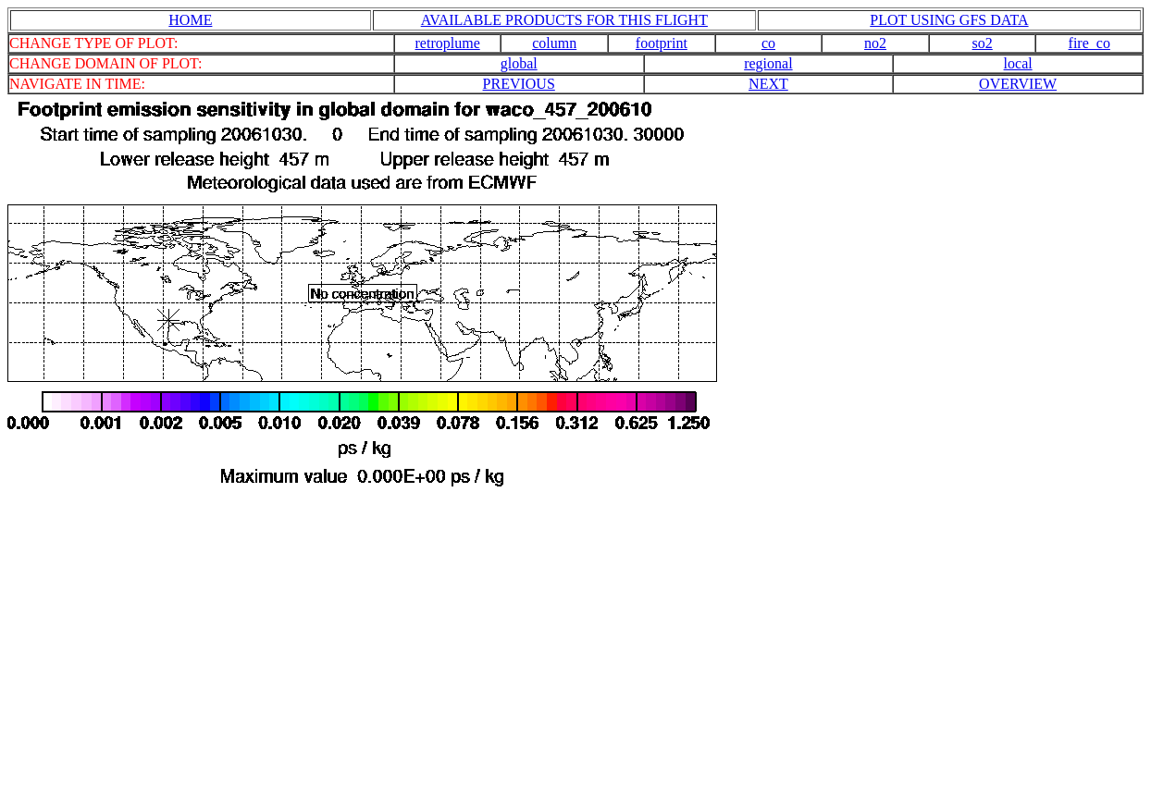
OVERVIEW (1018, 84)
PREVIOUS (519, 84)
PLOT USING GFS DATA (949, 20)
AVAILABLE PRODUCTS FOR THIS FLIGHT (564, 20)
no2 (875, 43)
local (1018, 63)
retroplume (447, 43)
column (554, 43)
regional (768, 63)
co (768, 43)
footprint (661, 43)
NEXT (768, 84)
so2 (982, 43)
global (519, 63)
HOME (190, 20)
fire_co (1089, 43)
